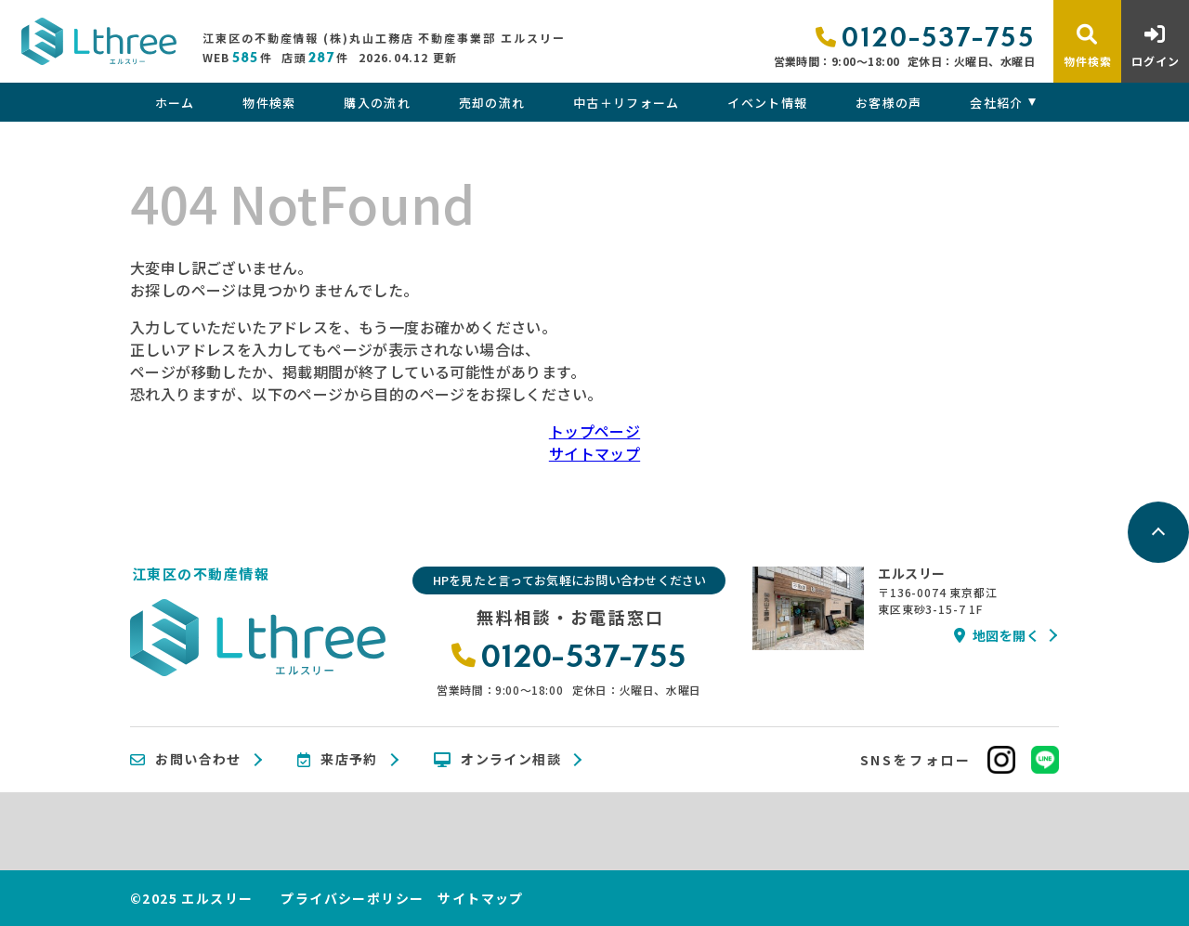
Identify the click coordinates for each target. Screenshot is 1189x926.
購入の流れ (377, 102)
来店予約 (337, 759)
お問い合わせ (186, 759)
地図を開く (996, 635)
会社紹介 (996, 102)
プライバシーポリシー (352, 898)
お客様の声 (889, 102)
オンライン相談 (497, 759)
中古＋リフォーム (626, 102)
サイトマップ (594, 453)
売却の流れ (492, 102)
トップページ (594, 431)
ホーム (175, 102)
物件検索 (268, 102)
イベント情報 (767, 102)
